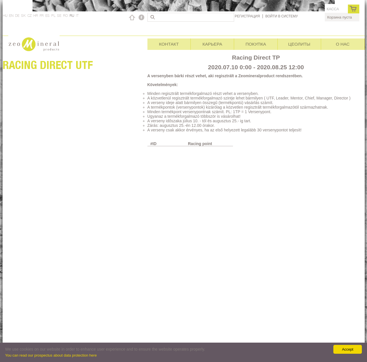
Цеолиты (299, 44)
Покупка (256, 44)
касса (333, 9)
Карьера (212, 44)
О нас (343, 44)
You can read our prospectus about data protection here (51, 355)
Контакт (169, 44)
